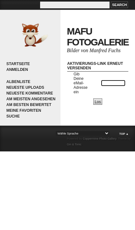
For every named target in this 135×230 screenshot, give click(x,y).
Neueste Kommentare (29, 93)
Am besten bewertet (28, 105)
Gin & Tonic (74, 144)
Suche (13, 116)
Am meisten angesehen (30, 99)
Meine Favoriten (23, 110)
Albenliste (18, 82)
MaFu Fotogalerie (98, 36)
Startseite (18, 64)
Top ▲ (124, 133)
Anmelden (17, 69)
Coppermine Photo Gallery (99, 138)
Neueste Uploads (25, 87)
